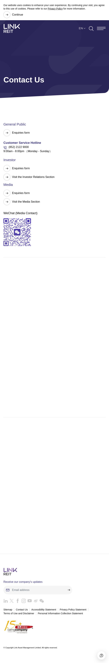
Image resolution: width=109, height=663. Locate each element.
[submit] (68, 590)
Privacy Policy (55, 8)
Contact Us (22, 609)
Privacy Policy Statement (73, 609)
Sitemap (7, 609)
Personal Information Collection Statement (60, 613)
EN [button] (81, 28)
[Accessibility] (101, 655)
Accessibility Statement (43, 609)
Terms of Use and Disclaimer (18, 613)
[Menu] (101, 28)
